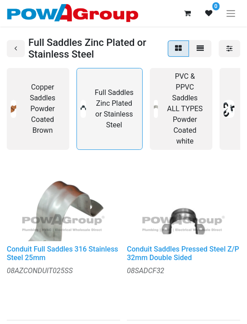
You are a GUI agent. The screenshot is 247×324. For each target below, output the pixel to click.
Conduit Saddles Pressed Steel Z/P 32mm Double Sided (183, 253)
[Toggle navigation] (230, 13)
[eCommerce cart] (187, 13)
